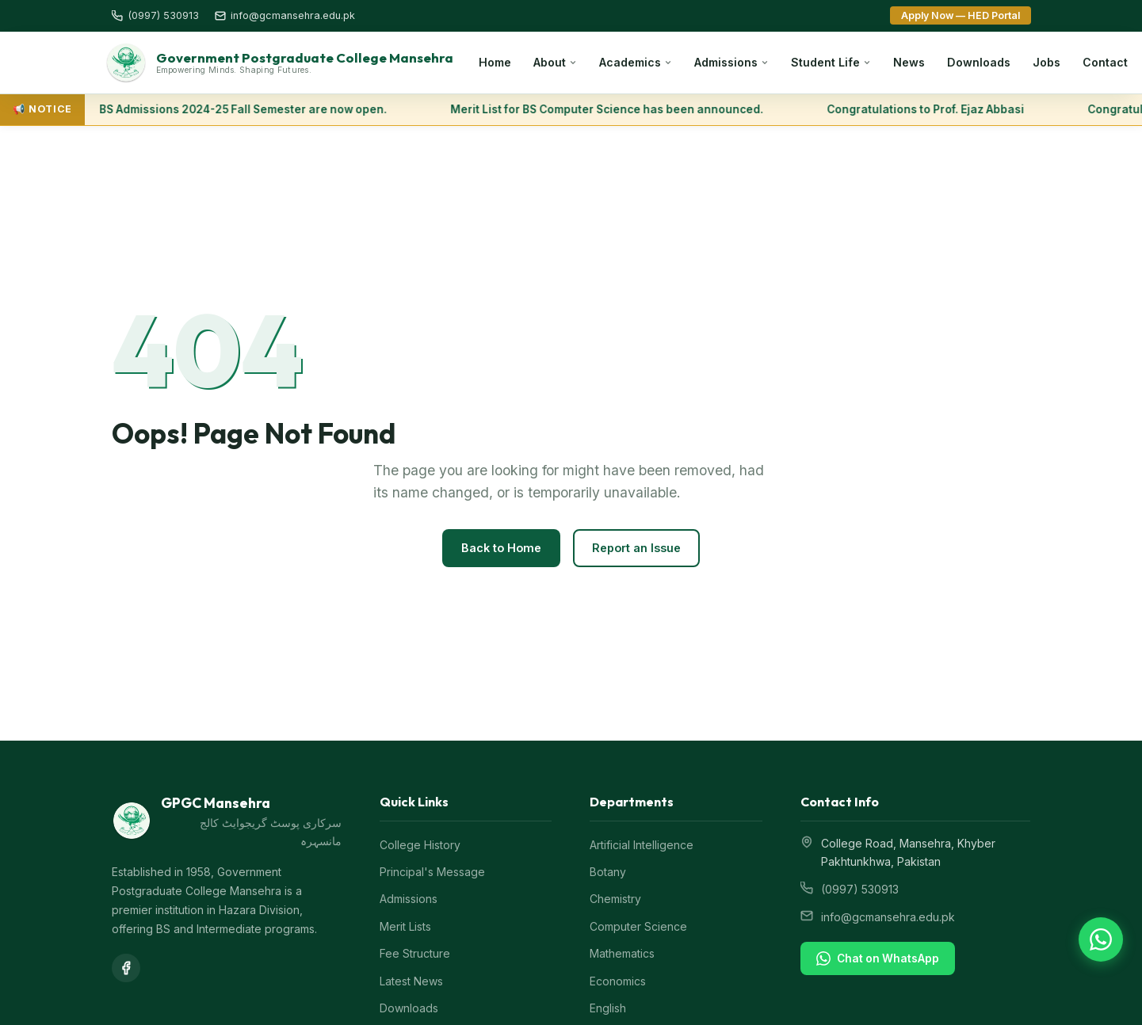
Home (495, 63)
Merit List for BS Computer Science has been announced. (610, 110)
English (608, 1008)
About (555, 63)
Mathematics (622, 954)
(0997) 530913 (860, 890)
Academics (635, 63)
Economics (618, 982)
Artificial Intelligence (641, 845)
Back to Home (501, 549)
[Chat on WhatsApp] (1101, 939)
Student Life (831, 63)
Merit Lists (405, 927)
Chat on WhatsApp (877, 959)
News (909, 63)
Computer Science (638, 927)
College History (420, 845)
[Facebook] (126, 969)
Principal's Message (432, 872)
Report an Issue (636, 549)
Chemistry (615, 900)
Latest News (411, 982)
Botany (608, 872)
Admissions (731, 63)
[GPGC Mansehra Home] (279, 63)
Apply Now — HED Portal (960, 15)
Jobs (1046, 63)
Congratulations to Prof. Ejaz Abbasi (929, 110)
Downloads (978, 63)
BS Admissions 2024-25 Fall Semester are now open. (247, 110)
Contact (1105, 63)
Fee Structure (415, 954)
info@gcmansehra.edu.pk (888, 917)
